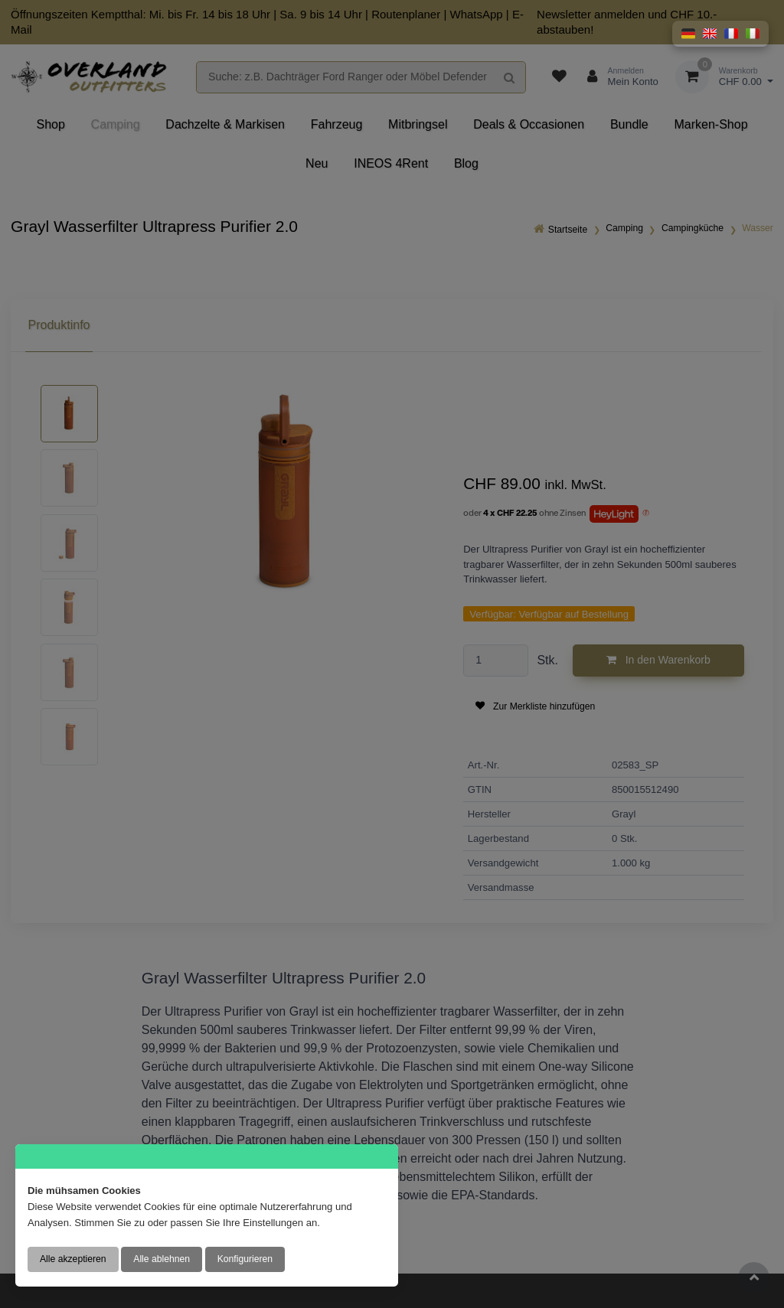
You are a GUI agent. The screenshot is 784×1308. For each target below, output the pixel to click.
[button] (688, 34)
